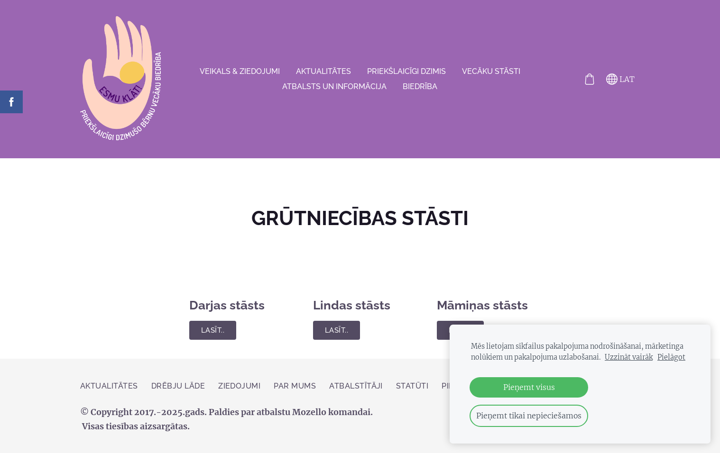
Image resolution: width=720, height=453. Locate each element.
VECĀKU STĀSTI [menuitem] (491, 71)
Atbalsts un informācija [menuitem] (334, 86)
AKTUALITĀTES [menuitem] (323, 71)
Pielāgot (671, 357)
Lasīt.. (212, 330)
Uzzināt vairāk (629, 357)
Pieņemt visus (529, 387)
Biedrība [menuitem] (420, 86)
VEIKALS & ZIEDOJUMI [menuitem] (240, 71)
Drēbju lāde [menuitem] (178, 385)
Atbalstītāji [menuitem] (356, 385)
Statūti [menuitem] (412, 385)
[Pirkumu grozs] (589, 79)
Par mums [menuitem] (295, 385)
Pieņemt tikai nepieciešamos (529, 415)
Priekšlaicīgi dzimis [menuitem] (406, 71)
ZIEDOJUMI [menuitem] (239, 385)
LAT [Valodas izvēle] (620, 79)
